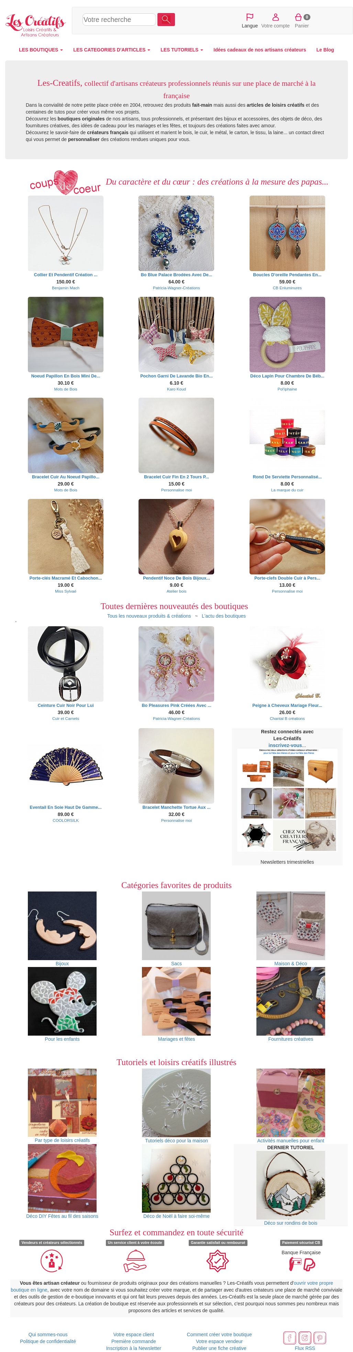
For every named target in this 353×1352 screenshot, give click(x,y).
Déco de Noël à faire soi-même (176, 1181)
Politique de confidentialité (48, 1341)
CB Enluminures (287, 287)
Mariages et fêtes (176, 1004)
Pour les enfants (62, 1004)
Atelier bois (177, 591)
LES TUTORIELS (182, 50)
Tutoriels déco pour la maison (176, 1106)
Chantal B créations (287, 718)
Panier (302, 20)
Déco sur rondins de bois (290, 1188)
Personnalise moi (176, 490)
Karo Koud (176, 389)
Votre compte (275, 20)
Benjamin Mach (65, 287)
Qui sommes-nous (48, 1334)
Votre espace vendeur (219, 1341)
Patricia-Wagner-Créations (176, 287)
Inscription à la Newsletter (133, 1348)
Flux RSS (305, 1348)
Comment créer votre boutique (219, 1334)
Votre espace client (133, 1334)
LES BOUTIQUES (41, 50)
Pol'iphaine (287, 389)
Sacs (176, 928)
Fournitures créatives (290, 1004)
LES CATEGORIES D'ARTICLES (111, 50)
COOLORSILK (66, 820)
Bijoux (62, 928)
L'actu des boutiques (224, 616)
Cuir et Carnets (65, 718)
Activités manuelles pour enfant (290, 1106)
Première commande (133, 1341)
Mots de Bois (65, 389)
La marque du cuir (287, 490)
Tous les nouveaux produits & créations (149, 616)
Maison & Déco (290, 928)
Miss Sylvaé (65, 591)
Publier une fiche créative (219, 1348)
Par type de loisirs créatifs (62, 1106)
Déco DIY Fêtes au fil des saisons (62, 1181)
